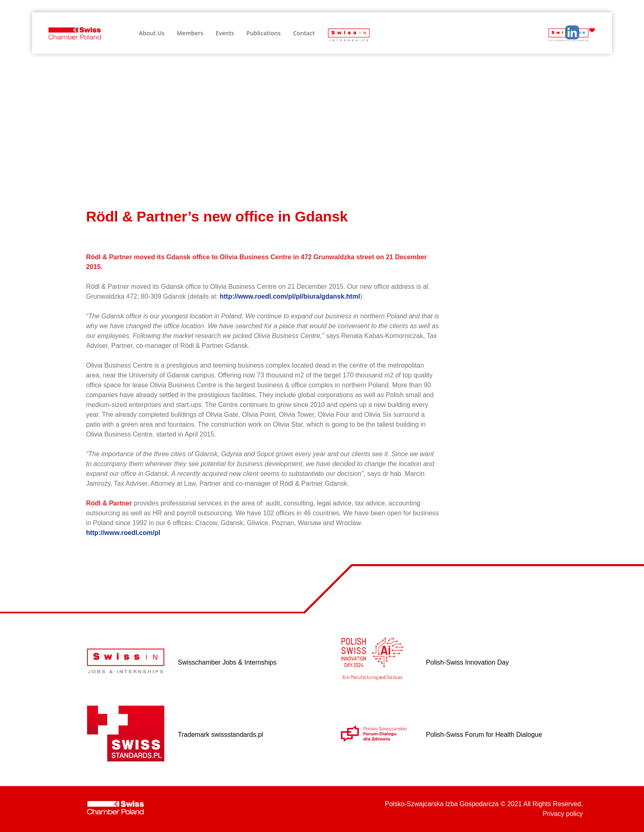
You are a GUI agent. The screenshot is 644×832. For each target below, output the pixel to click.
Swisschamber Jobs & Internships (227, 662)
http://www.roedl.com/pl (123, 532)
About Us (151, 33)
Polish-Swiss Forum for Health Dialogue (484, 734)
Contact (304, 33)
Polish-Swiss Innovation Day (467, 662)
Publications (263, 33)
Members (190, 33)
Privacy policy (563, 813)
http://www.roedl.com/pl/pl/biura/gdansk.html (290, 296)
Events (225, 33)
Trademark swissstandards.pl (220, 734)
